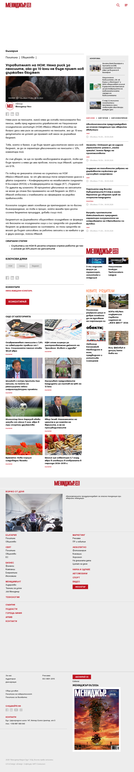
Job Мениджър (12, 592)
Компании (10, 569)
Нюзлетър (80, 587)
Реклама (76, 538)
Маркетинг (79, 535)
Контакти (11, 621)
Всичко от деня (15, 491)
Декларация (11, 682)
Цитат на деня (80, 564)
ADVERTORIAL (95, 58)
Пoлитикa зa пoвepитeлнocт (19, 694)
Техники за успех (14, 588)
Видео (76, 581)
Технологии (13, 597)
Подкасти (11, 609)
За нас (9, 675)
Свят (8, 547)
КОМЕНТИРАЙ (17, 302)
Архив (9, 617)
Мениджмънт (13, 581)
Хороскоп (77, 557)
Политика (10, 538)
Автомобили (80, 573)
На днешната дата (82, 561)
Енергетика (11, 573)
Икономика (11, 576)
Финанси (10, 566)
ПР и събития (79, 542)
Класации (77, 554)
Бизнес (10, 563)
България (12, 51)
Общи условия (12, 691)
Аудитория (11, 679)
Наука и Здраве (81, 569)
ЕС (7, 557)
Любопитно (79, 547)
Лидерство (11, 585)
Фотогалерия (79, 550)
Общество (11, 542)
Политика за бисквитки (16, 697)
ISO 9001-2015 (48, 679)
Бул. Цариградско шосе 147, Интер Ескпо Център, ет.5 (30, 720)
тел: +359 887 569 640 (15, 724)
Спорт (76, 577)
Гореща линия (14, 613)
